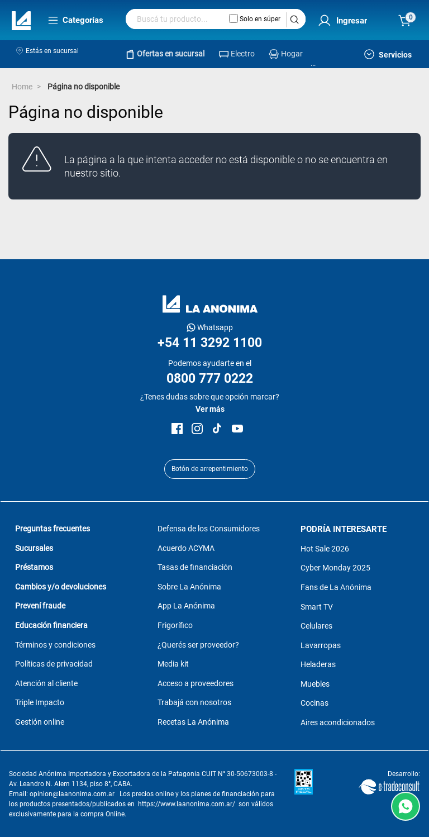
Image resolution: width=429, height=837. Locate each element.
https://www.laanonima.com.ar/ (186, 804)
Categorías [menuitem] (75, 20)
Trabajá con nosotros (194, 702)
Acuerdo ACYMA (186, 548)
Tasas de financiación (195, 567)
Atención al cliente (46, 683)
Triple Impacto (39, 702)
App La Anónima (186, 605)
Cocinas (314, 702)
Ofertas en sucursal (170, 53)
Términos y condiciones (55, 644)
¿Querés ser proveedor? (198, 644)
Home (22, 86)
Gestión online (39, 721)
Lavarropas (321, 645)
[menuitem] (340, 21)
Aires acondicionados (338, 722)
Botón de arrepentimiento (209, 469)
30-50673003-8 (250, 774)
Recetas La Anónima (193, 721)
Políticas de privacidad (54, 663)
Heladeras (318, 664)
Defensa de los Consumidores (209, 528)
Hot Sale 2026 (325, 548)
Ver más (210, 409)
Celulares (316, 625)
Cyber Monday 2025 (335, 567)
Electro (243, 53)
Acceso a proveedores (195, 683)
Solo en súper (254, 18)
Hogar (292, 53)
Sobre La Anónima (189, 586)
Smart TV (317, 606)
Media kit (173, 663)
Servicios (388, 54)
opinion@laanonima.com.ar (72, 794)
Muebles (315, 683)
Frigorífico (175, 625)
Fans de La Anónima (336, 587)
